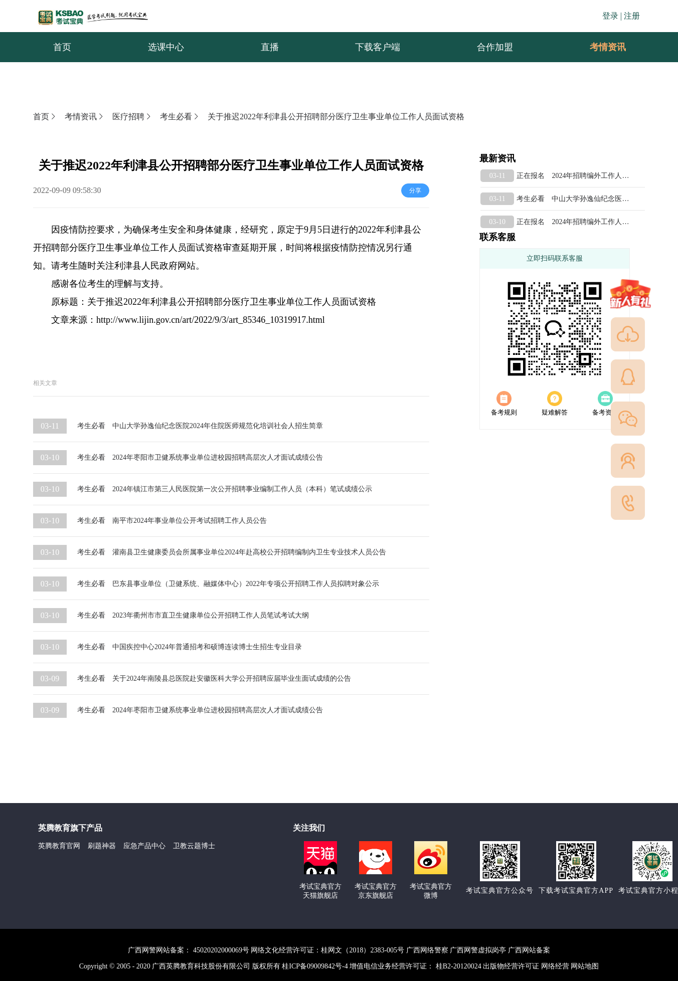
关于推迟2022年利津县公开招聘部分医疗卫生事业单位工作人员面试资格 (336, 116)
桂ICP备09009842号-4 (315, 966)
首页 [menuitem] (62, 47)
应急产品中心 (144, 846)
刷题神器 (102, 846)
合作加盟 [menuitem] (495, 47)
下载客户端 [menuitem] (377, 47)
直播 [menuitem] (270, 47)
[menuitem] (607, 47)
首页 (45, 116)
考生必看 (180, 116)
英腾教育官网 (59, 846)
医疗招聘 (132, 116)
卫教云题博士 (194, 846)
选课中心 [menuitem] (166, 47)
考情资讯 (600, 47)
